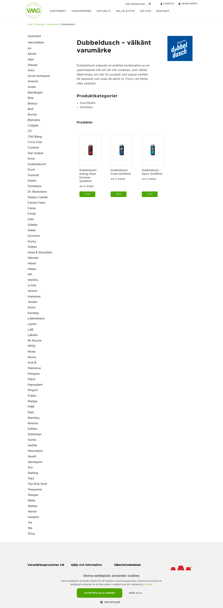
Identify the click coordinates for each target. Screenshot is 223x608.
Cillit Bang (35, 136)
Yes (30, 528)
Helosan (33, 257)
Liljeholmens (36, 318)
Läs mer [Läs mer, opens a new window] (148, 584)
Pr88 (31, 406)
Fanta (32, 208)
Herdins (33, 280)
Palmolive (34, 368)
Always (33, 65)
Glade (32, 230)
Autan (32, 87)
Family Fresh (36, 202)
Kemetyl (33, 313)
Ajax (31, 59)
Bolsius (32, 103)
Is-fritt (32, 285)
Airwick (33, 81)
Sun (30, 467)
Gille (31, 219)
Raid (31, 412)
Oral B (32, 362)
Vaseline (33, 517)
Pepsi (31, 379)
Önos (31, 533)
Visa (87, 194)
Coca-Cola (35, 142)
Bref (30, 109)
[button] (111, 602)
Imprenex (34, 296)
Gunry (32, 241)
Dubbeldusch (37, 164)
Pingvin (33, 390)
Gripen (32, 247)
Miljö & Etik (125, 11)
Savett (32, 456)
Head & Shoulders (40, 252)
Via (30, 522)
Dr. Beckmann (37, 191)
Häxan (32, 263)
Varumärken (81, 11)
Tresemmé (35, 489)
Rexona (33, 423)
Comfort (33, 147)
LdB (30, 329)
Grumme (34, 236)
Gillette (32, 225)
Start (30, 24)
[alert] (111, 589)
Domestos (34, 186)
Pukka (32, 395)
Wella (31, 500)
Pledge (32, 401)
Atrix (31, 70)
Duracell (33, 175)
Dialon (32, 180)
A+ (30, 48)
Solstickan (34, 434)
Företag (39, 24)
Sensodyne (35, 451)
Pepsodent (35, 384)
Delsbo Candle (38, 197)
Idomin (32, 291)
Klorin (32, 307)
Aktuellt (104, 11)
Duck (31, 169)
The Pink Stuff (37, 484)
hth (30, 274)
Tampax (33, 495)
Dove (31, 158)
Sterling (33, 473)
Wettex (32, 506)
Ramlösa (33, 418)
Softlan (32, 429)
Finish (32, 213)
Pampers (34, 373)
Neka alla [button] (138, 592)
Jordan (32, 302)
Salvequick (35, 462)
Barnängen (35, 92)
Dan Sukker (35, 153)
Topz (31, 478)
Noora (32, 357)
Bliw (31, 98)
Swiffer (32, 445)
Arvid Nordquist (39, 76)
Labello (33, 335)
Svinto (32, 440)
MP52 (32, 346)
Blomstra (34, 120)
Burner (32, 114)
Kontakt (163, 11)
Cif (30, 131)
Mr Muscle (34, 340)
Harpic (32, 269)
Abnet (32, 53)
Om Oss (145, 11)
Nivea (31, 351)
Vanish (32, 511)
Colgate (33, 125)
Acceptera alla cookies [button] (99, 592)
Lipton (32, 324)
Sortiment (58, 11)
